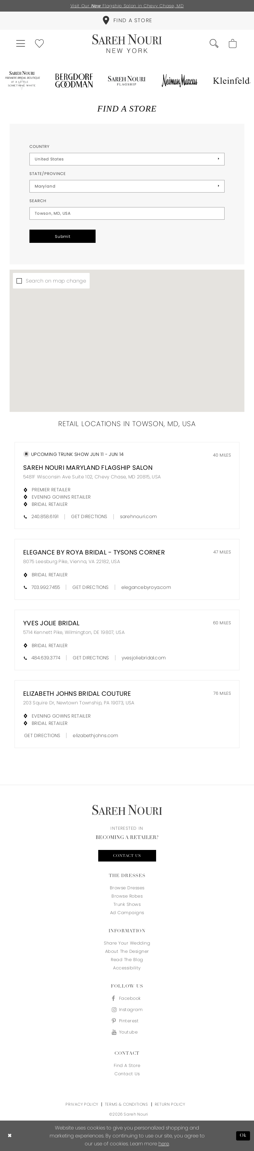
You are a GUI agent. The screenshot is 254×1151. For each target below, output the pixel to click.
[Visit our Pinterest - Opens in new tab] (127, 1021)
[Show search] (214, 44)
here (163, 1143)
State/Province (47, 173)
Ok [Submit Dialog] (243, 1135)
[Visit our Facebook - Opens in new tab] (127, 998)
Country (39, 146)
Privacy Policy (81, 1104)
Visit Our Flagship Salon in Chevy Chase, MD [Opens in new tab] (127, 6)
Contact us (127, 856)
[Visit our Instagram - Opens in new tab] (127, 1009)
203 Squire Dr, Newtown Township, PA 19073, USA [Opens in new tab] (79, 702)
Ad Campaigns (127, 912)
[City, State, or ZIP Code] (127, 213)
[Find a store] (127, 21)
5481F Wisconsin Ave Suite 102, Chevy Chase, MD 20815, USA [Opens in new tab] (92, 476)
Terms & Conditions (126, 1104)
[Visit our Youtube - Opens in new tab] (127, 1032)
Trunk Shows (127, 904)
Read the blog (127, 959)
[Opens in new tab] (21, 80)
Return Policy (170, 1104)
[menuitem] (127, 21)
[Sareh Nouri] (127, 43)
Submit (62, 236)
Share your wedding (127, 943)
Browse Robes (127, 896)
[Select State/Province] (127, 186)
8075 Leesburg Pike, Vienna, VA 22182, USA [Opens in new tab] (71, 561)
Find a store (127, 1065)
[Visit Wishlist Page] (39, 44)
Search (37, 200)
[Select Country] (127, 159)
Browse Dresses (127, 888)
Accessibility (127, 968)
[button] (21, 44)
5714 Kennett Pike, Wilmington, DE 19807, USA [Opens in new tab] (74, 632)
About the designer (127, 951)
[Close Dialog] (10, 1135)
